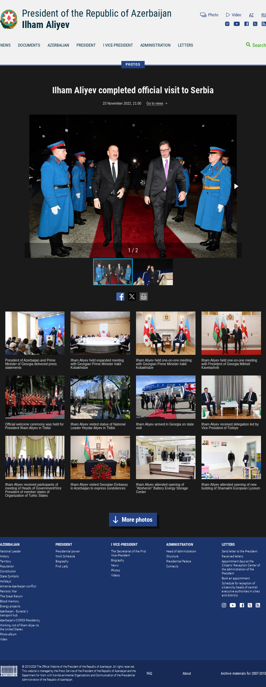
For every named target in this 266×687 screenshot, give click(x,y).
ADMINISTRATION (155, 45)
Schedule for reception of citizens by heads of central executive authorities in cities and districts (241, 589)
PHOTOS (133, 64)
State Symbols (9, 576)
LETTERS (185, 45)
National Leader (10, 551)
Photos (115, 570)
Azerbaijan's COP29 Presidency (20, 620)
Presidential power (68, 551)
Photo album (8, 634)
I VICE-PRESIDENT (118, 45)
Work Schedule (65, 556)
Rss (264, 24)
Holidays (5, 581)
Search (259, 45)
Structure (172, 556)
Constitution (8, 571)
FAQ (149, 673)
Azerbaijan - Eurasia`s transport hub (14, 613)
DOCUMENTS (29, 45)
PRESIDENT (86, 45)
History (4, 556)
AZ (251, 14)
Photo (213, 14)
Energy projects (10, 606)
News (114, 565)
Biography (62, 561)
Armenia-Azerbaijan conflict (18, 586)
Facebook (246, 24)
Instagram (227, 24)
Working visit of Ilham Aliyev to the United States (19, 627)
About (187, 673)
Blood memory (9, 601)
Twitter (255, 24)
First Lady (62, 566)
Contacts (172, 566)
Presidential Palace (178, 561)
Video (236, 14)
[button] (235, 186)
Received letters (232, 556)
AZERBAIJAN (58, 45)
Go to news (154, 103)
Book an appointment (236, 578)
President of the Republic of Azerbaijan (97, 13)
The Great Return (11, 596)
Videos (115, 575)
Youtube (237, 24)
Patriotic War (8, 591)
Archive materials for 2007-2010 (243, 673)
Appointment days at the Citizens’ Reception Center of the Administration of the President (241, 567)
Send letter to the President (239, 551)
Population (7, 566)
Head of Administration (181, 551)
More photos (137, 519)
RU (263, 14)
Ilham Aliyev (45, 24)
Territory (5, 561)
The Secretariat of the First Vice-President (128, 553)
